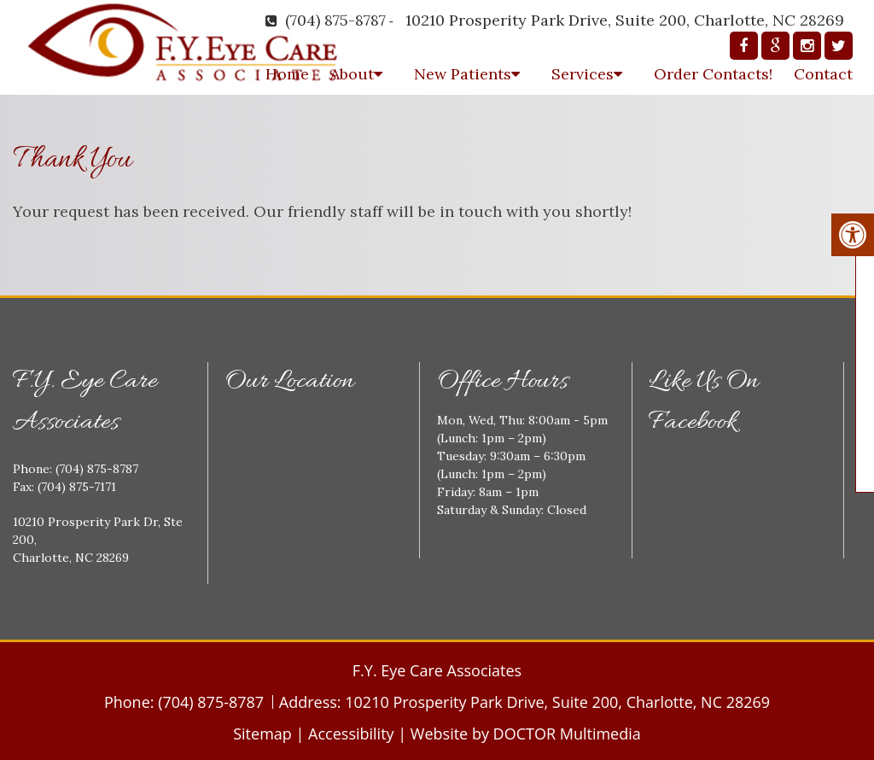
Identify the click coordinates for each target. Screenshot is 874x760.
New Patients (462, 74)
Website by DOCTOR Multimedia (526, 733)
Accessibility (351, 733)
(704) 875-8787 (335, 20)
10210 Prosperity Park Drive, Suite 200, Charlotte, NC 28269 (624, 20)
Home (287, 74)
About (352, 74)
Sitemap (262, 733)
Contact (823, 74)
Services (582, 74)
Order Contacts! (713, 74)
